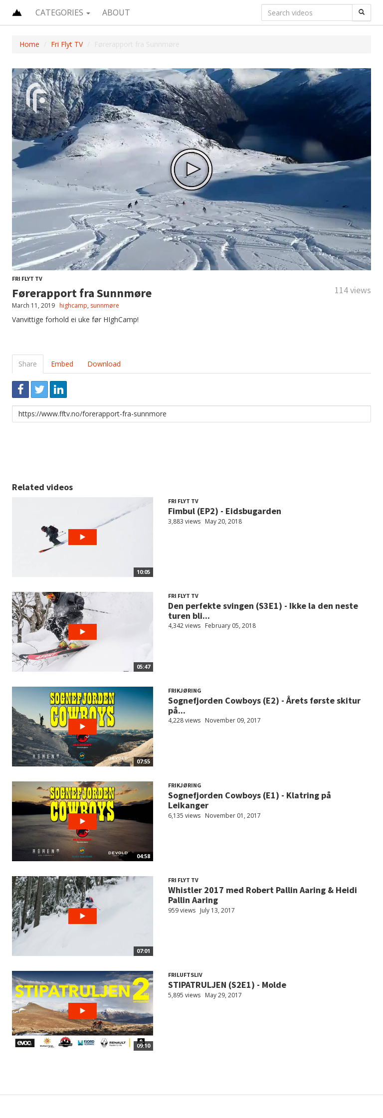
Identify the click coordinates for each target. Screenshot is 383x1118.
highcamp (73, 305)
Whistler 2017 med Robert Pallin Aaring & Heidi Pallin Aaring (262, 895)
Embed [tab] (62, 364)
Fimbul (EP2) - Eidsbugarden (224, 511)
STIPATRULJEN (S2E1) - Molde (227, 984)
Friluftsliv (185, 974)
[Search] (361, 12)
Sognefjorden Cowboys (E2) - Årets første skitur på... (264, 705)
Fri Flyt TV (67, 44)
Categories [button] (62, 12)
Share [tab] (27, 364)
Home (29, 44)
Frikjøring (184, 690)
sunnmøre (104, 305)
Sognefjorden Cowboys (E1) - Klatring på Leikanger (249, 800)
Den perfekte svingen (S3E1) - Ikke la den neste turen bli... (263, 610)
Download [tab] (104, 364)
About (116, 12)
